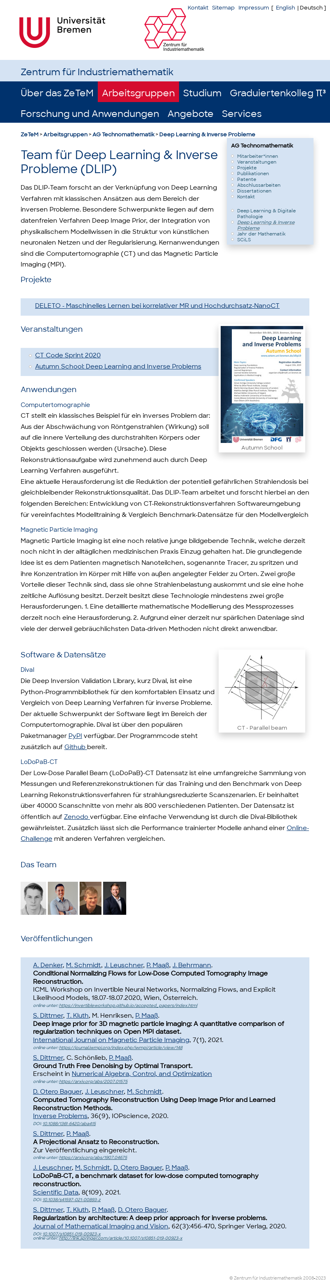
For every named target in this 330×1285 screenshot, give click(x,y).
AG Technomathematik (123, 134)
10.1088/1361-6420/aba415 (69, 1123)
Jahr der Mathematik (261, 234)
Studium (202, 93)
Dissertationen (254, 191)
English (285, 7)
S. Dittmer (48, 1015)
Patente (246, 179)
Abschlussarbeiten (258, 185)
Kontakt (198, 7)
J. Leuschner (123, 965)
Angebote (190, 114)
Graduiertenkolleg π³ (278, 93)
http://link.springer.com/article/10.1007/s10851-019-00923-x (120, 1238)
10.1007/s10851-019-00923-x (71, 1234)
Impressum (253, 7)
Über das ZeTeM (57, 93)
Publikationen (253, 173)
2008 (308, 1278)
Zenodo (77, 817)
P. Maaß (157, 965)
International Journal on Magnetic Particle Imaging (111, 1040)
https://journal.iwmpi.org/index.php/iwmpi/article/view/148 (120, 1047)
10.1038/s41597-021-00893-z (71, 1199)
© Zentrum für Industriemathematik (265, 1278)
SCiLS (244, 240)
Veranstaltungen (256, 162)
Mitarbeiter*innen (257, 156)
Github (75, 747)
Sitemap (223, 7)
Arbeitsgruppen (138, 93)
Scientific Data (55, 1192)
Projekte (247, 168)
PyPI (75, 736)
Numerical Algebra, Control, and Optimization (142, 1074)
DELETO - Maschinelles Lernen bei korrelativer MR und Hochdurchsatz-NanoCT (157, 306)
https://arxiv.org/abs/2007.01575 (93, 1081)
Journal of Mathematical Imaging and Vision (100, 1226)
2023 (321, 1278)
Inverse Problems (60, 1116)
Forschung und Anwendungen (90, 114)
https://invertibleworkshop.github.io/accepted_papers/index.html (128, 1005)
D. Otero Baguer (57, 1091)
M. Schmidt (83, 965)
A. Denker (48, 965)
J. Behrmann (191, 965)
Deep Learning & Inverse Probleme (207, 134)
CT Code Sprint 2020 (68, 355)
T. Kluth (77, 1015)
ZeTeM (29, 134)
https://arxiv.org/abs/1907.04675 (93, 1157)
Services (242, 114)
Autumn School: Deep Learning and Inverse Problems (118, 366)
